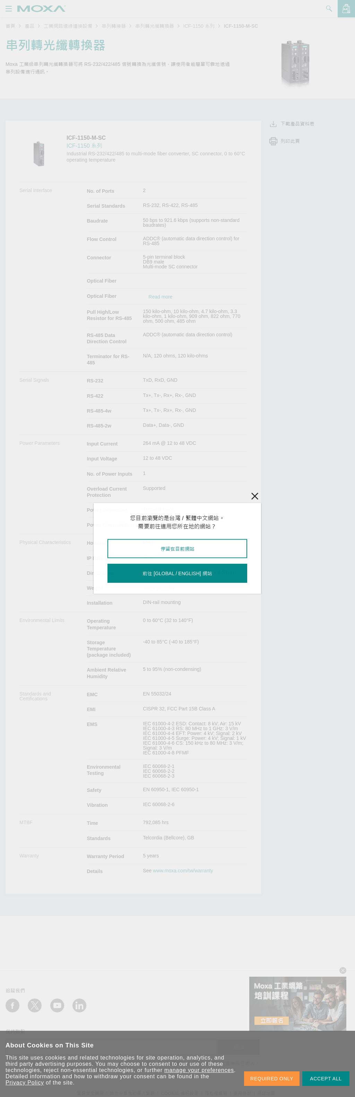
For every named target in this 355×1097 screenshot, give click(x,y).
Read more (160, 296)
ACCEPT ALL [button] (326, 1078)
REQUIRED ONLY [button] (271, 1078)
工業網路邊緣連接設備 (68, 26)
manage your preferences (199, 1070)
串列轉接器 (114, 26)
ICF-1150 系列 (199, 26)
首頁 (10, 26)
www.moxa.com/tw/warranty (183, 870)
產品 (29, 26)
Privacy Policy (25, 1083)
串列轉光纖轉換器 (154, 26)
